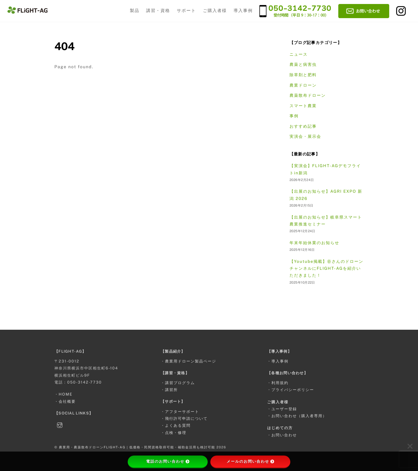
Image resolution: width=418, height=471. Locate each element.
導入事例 (243, 10)
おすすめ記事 (303, 126)
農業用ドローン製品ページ (190, 361)
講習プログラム (180, 382)
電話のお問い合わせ (167, 461)
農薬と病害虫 (303, 64)
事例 (294, 116)
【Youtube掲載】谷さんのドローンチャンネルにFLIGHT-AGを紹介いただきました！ (326, 268)
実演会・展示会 (305, 136)
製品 (134, 10)
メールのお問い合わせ (250, 461)
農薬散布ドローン (308, 95)
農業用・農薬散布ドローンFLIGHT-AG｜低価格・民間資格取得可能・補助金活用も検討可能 (137, 447)
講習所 (171, 389)
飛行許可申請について (186, 418)
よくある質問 (178, 425)
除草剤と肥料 (303, 75)
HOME (66, 394)
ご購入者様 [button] (215, 10)
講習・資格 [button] (158, 10)
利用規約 (279, 382)
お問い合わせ (284, 435)
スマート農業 (303, 105)
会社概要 (67, 401)
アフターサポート (182, 411)
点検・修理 (175, 432)
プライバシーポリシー (292, 389)
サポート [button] (186, 10)
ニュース (299, 54)
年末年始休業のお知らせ (314, 242)
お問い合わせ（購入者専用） (299, 415)
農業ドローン (303, 85)
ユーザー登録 (284, 408)
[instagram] (59, 424)
